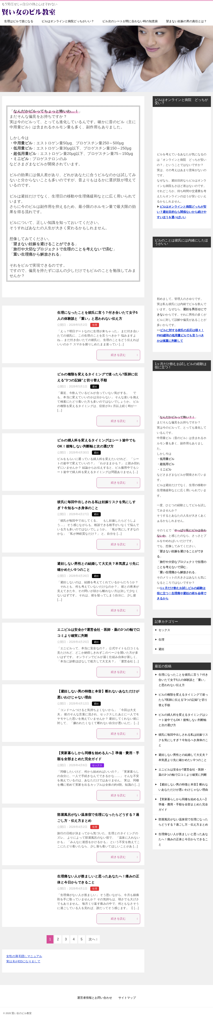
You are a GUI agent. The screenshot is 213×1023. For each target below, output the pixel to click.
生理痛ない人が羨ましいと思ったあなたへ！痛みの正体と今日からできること (183, 839)
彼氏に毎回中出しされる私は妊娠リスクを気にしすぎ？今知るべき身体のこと (183, 740)
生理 (94, 324)
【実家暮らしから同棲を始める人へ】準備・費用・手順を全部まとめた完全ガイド (183, 804)
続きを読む (124, 355)
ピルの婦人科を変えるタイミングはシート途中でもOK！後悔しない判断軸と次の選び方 (183, 720)
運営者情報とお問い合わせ (94, 997)
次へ (92, 939)
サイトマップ (127, 997)
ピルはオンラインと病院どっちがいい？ (68, 21)
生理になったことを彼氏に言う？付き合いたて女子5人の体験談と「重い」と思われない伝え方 (183, 680)
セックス (97, 765)
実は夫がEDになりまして (23, 961)
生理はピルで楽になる (18, 21)
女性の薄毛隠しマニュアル (24, 956)
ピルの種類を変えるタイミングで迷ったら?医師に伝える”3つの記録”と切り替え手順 (183, 700)
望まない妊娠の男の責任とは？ (186, 21)
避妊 (94, 386)
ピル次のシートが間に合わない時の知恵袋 (130, 21)
